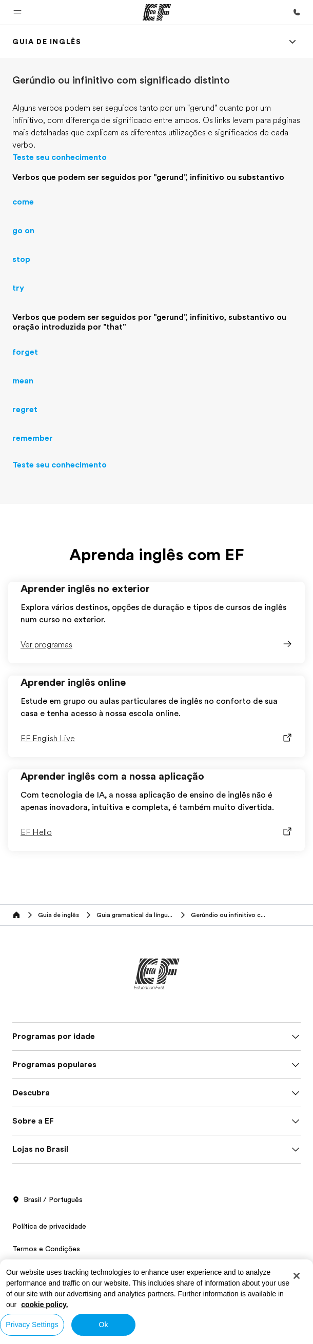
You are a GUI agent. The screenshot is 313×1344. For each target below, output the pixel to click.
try (18, 288)
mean (22, 380)
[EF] (157, 12)
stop (21, 259)
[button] (17, 12)
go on (23, 230)
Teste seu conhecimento (59, 157)
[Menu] (292, 41)
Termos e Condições (46, 1249)
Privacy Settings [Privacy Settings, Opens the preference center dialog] (32, 1324)
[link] (46, 41)
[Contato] (296, 12)
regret (24, 409)
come (23, 202)
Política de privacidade (49, 1226)
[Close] (296, 1276)
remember (32, 438)
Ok (103, 1324)
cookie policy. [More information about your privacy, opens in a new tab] (44, 1304)
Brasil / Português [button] (47, 1200)
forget (25, 352)
